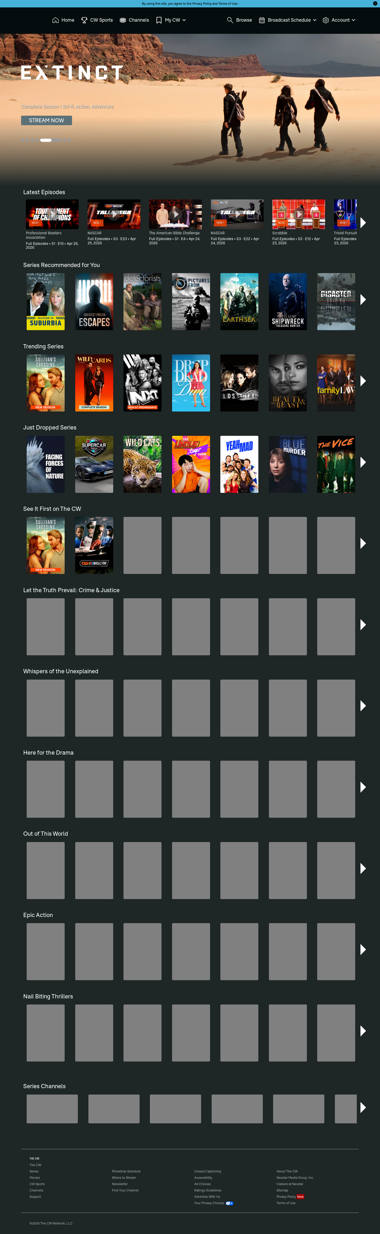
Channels (36, 1190)
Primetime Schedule (126, 1171)
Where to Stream (124, 1178)
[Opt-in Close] (375, 3)
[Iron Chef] (298, 1109)
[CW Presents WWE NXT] (175, 1109)
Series (34, 1171)
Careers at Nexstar (290, 1184)
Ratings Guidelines (207, 1190)
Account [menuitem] (338, 20)
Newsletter (120, 1184)
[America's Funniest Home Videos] (237, 1109)
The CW (32, 18)
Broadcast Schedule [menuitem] (287, 20)
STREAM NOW (46, 120)
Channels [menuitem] (134, 20)
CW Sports (37, 1184)
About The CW (287, 1171)
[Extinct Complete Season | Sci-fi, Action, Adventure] (190, 110)
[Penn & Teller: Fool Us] (52, 1109)
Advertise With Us (207, 1197)
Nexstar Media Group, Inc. (295, 1178)
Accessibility (203, 1178)
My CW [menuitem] (170, 20)
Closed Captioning (207, 1171)
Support (35, 1197)
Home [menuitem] (63, 20)
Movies (35, 1178)
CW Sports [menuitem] (97, 20)
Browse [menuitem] (239, 20)
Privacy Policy (202, 4)
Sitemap (282, 1190)
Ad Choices (202, 1184)
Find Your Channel (125, 1190)
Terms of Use (228, 4)
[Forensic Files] (114, 1109)
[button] (363, 222)
